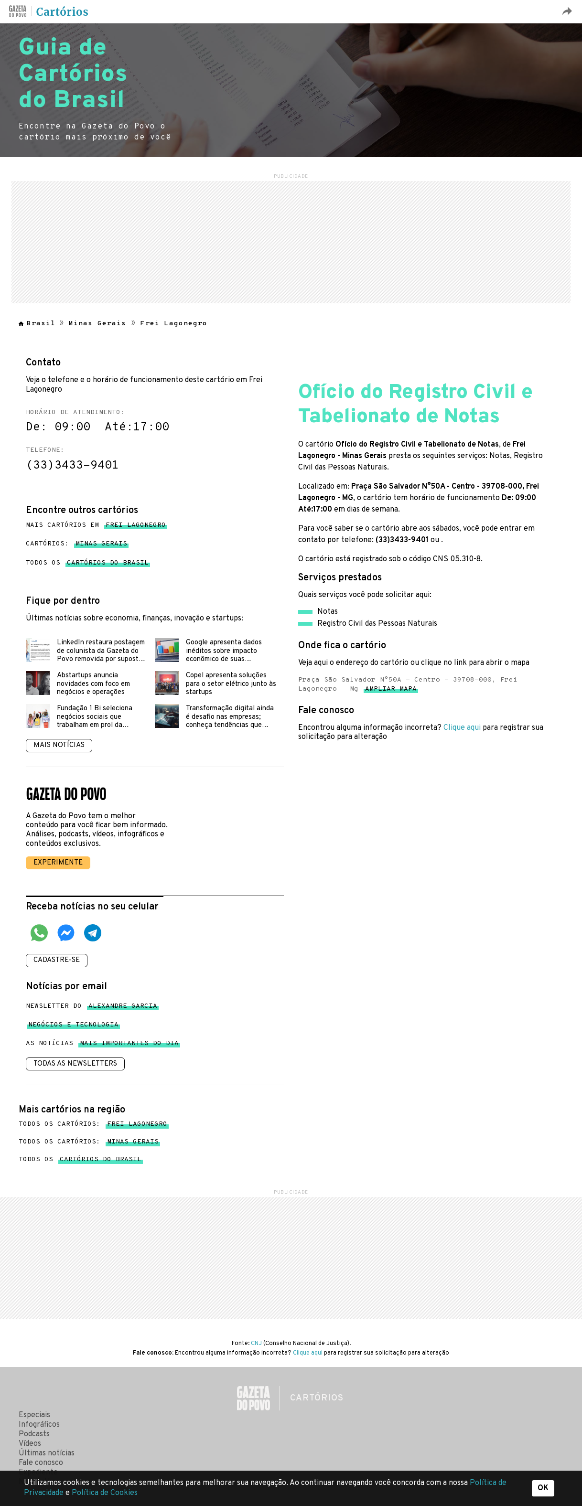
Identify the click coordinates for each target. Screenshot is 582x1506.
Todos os (87, 563)
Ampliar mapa (391, 691)
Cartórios (62, 12)
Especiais (34, 1415)
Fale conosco (41, 1463)
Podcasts (34, 1434)
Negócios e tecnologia (73, 1027)
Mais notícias (59, 745)
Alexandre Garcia (122, 1008)
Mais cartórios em (96, 525)
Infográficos (39, 1425)
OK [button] (543, 1488)
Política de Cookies (105, 1493)
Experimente (58, 862)
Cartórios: (76, 544)
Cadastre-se (56, 960)
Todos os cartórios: (93, 1124)
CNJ (256, 1343)
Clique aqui (462, 728)
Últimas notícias (47, 1453)
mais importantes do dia (129, 1045)
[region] (291, 240)
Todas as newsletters (75, 1063)
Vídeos (30, 1444)
